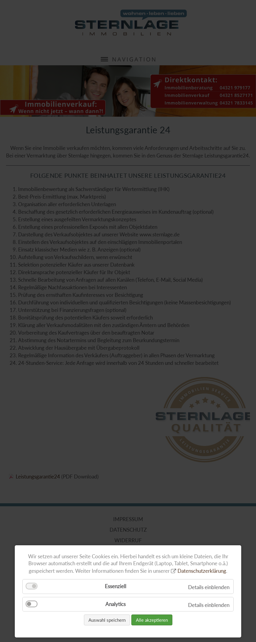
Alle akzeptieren (152, 620)
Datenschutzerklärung (202, 571)
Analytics (115, 604)
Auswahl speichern (107, 620)
